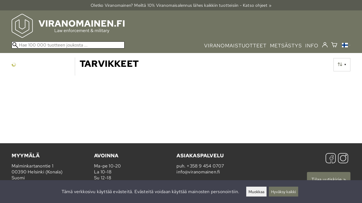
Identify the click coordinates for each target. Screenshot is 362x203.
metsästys (286, 45)
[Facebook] (331, 159)
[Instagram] (343, 159)
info (312, 45)
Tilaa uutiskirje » (328, 179)
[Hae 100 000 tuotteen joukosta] (68, 44)
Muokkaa (256, 191)
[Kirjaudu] (325, 45)
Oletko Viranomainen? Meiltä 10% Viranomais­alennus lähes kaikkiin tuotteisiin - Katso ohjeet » (181, 5)
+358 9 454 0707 (205, 166)
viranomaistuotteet (235, 45)
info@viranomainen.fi (198, 172)
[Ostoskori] (334, 45)
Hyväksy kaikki (283, 191)
